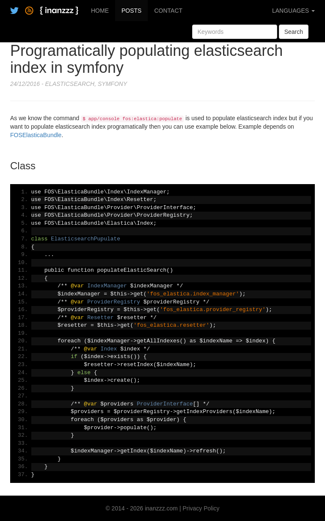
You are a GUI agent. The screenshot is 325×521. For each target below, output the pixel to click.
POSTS (131, 10)
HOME (100, 10)
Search (293, 31)
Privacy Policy (200, 508)
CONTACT (168, 10)
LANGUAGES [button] (293, 10)
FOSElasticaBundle (35, 135)
